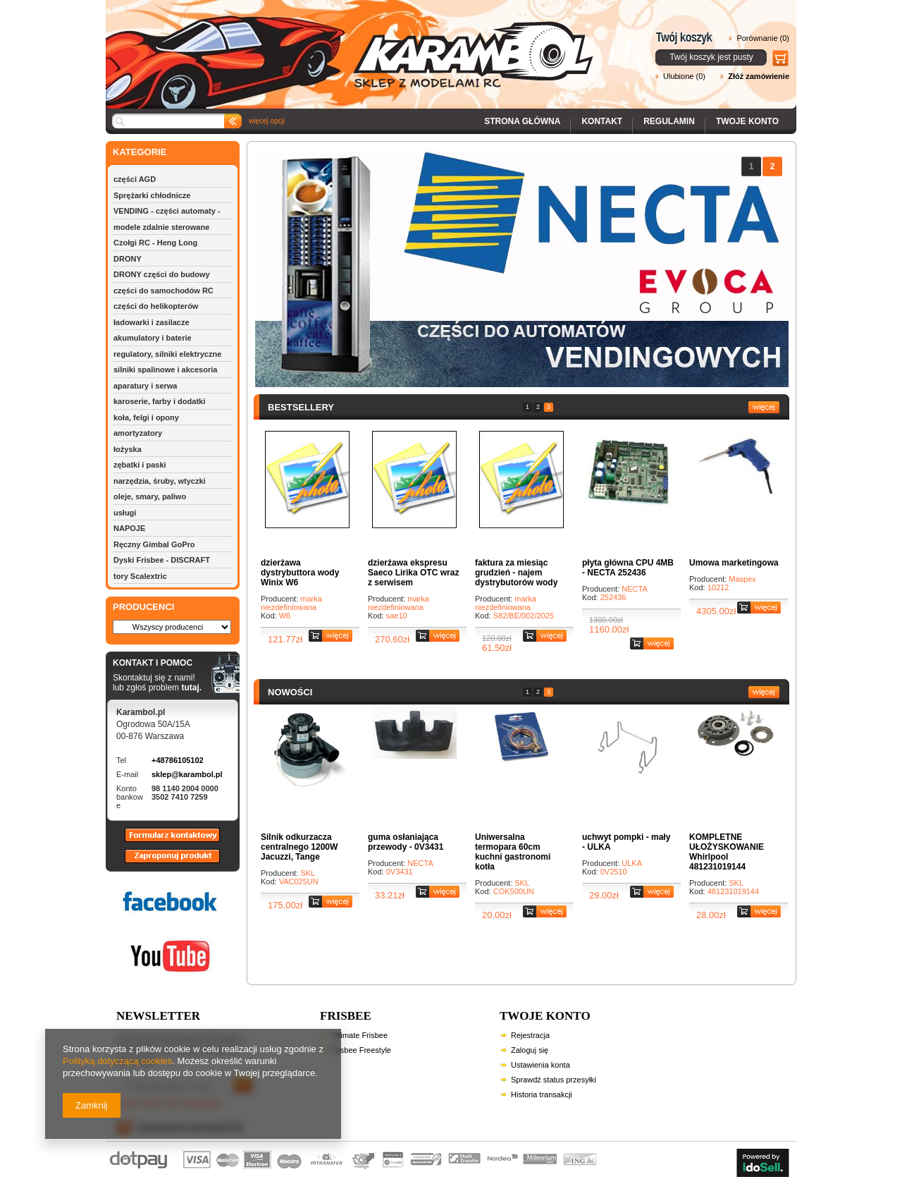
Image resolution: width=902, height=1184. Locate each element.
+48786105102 (178, 760)
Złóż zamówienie (758, 76)
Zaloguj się (529, 1050)
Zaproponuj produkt (161, 862)
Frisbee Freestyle (361, 1050)
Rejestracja (530, 1035)
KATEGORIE (139, 152)
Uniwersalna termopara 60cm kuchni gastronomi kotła (512, 852)
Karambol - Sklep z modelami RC (354, 44)
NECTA (634, 589)
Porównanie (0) (762, 38)
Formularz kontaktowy (166, 841)
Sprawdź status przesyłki (553, 1079)
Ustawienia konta (540, 1065)
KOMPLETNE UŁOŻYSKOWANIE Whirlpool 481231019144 (726, 852)
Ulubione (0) (684, 76)
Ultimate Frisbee (359, 1035)
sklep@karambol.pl (187, 774)
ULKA (632, 863)
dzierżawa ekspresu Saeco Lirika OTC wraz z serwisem (413, 572)
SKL (307, 873)
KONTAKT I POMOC (157, 663)
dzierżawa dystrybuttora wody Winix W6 (300, 572)
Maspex (742, 579)
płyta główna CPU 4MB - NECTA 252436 (628, 568)
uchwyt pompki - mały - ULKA (626, 842)
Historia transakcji (541, 1094)
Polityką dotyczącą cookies (117, 1061)
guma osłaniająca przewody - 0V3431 (405, 842)
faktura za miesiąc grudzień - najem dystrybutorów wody (516, 572)
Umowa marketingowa (734, 563)
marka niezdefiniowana (291, 602)
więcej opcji (267, 121)
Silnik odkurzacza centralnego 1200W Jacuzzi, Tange (299, 847)
